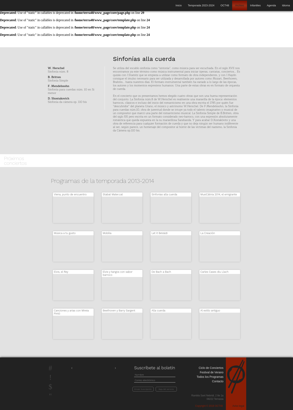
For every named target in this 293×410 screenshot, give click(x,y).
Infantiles (255, 5)
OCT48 (225, 5)
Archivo (239, 5)
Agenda (271, 5)
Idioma (286, 5)
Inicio (179, 5)
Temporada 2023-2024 (201, 5)
